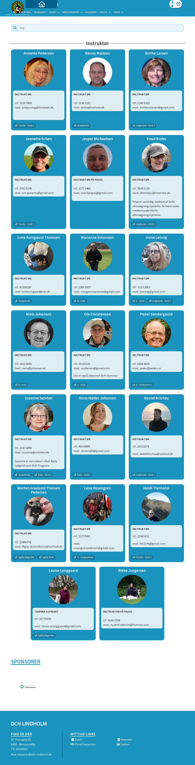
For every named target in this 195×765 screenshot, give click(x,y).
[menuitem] (34, 12)
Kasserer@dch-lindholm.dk (34, 754)
